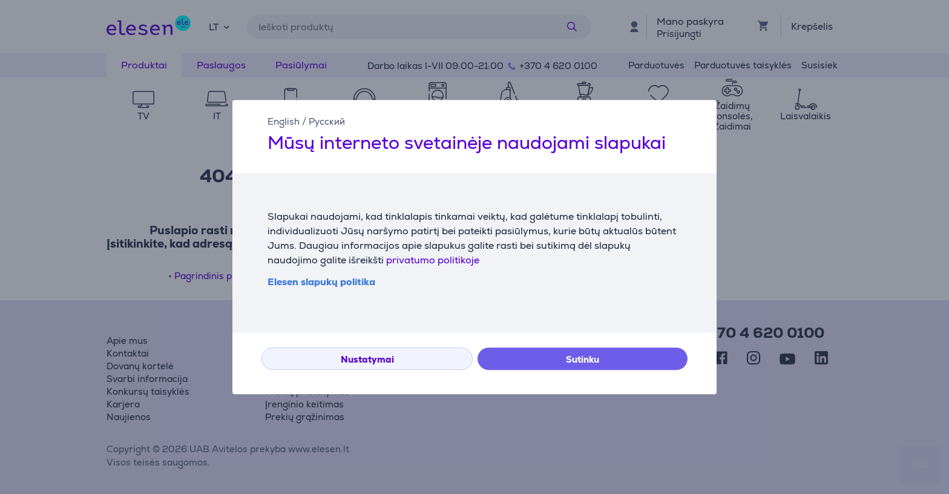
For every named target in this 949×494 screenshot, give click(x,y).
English (284, 121)
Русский (327, 121)
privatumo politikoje (432, 260)
